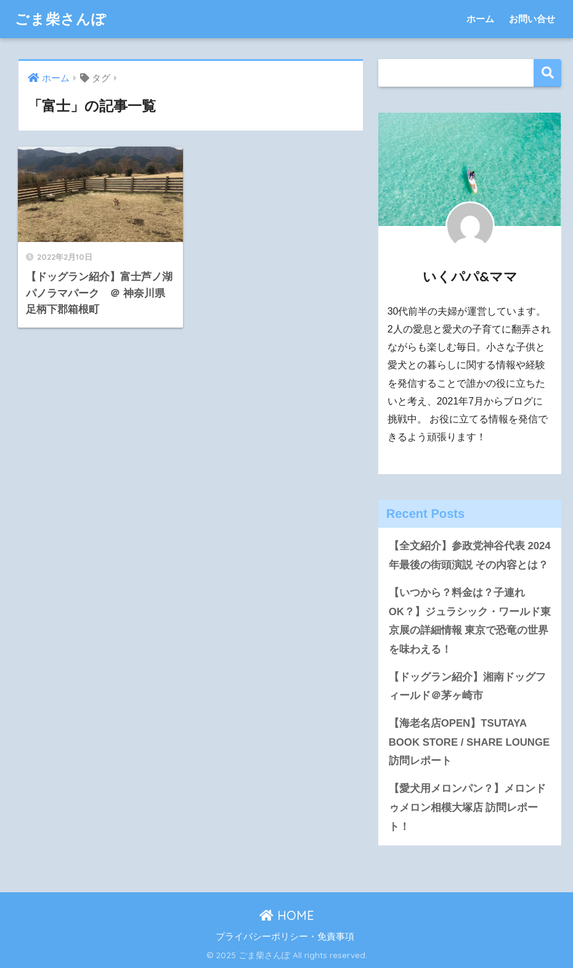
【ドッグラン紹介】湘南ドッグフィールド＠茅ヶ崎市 (467, 686)
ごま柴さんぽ (61, 19)
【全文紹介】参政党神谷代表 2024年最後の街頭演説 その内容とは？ (470, 555)
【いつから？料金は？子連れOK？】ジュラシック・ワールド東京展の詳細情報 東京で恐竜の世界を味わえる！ (470, 621)
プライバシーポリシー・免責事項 (285, 937)
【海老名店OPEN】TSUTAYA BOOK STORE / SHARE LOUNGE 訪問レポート (469, 742)
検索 (547, 73)
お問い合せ (532, 19)
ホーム (480, 19)
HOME (286, 915)
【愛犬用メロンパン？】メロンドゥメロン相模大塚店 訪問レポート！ (467, 807)
